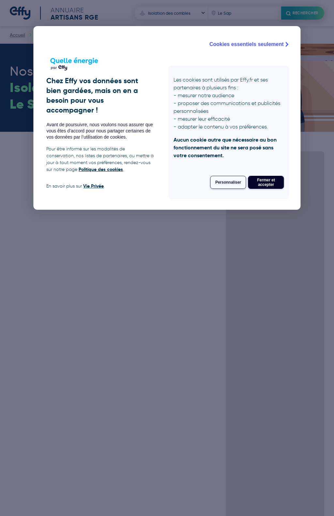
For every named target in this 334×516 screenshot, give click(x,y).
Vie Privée (93, 186)
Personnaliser (228, 182)
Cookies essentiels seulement (249, 44)
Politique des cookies (101, 169)
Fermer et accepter (266, 182)
